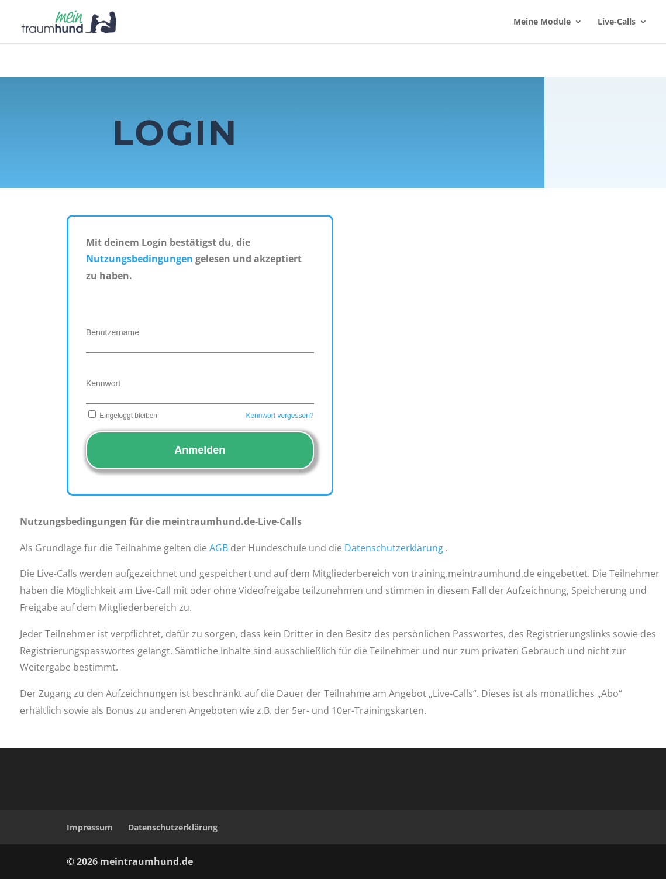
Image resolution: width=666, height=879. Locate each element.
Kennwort (103, 383)
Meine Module (542, 22)
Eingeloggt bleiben (121, 415)
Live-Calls (617, 22)
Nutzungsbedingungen (139, 258)
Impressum (90, 827)
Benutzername (112, 332)
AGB (218, 547)
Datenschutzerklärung (393, 547)
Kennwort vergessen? (279, 415)
